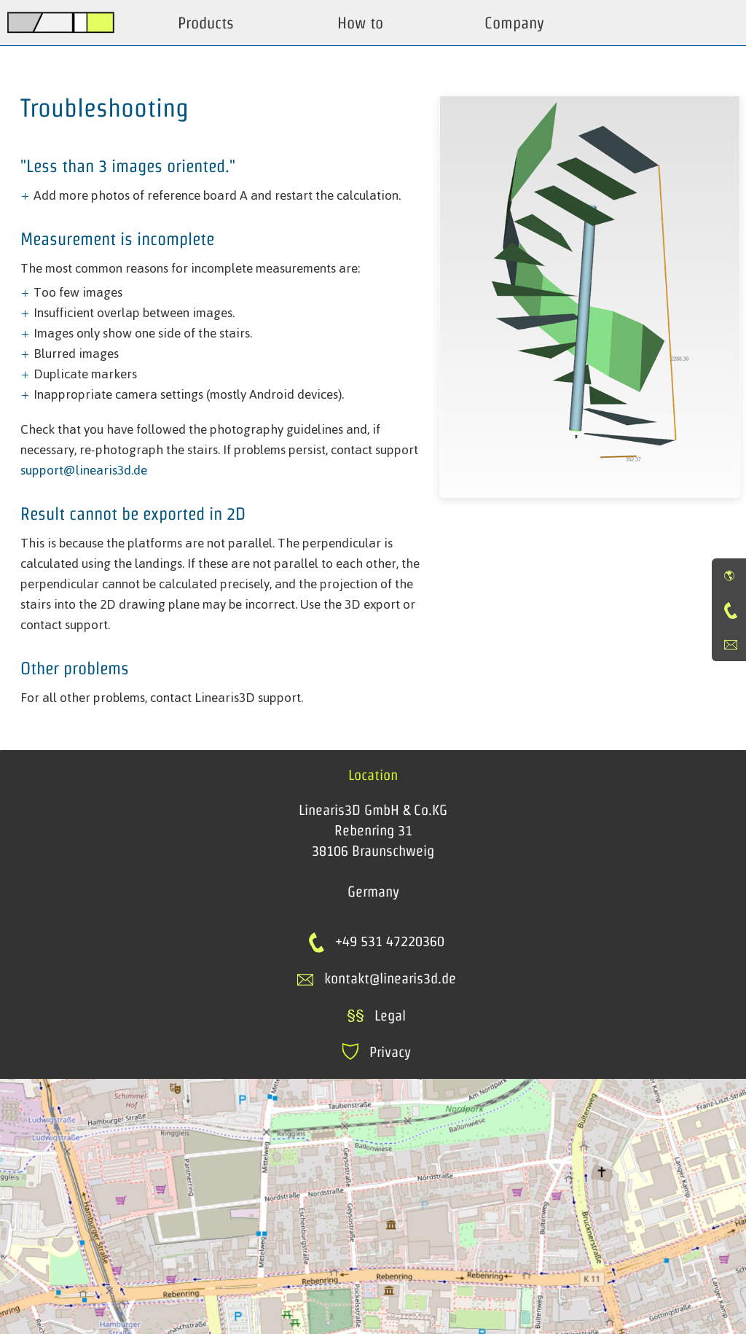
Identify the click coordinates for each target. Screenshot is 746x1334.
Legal (376, 1015)
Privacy (376, 1052)
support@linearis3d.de (83, 470)
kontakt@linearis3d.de (390, 978)
